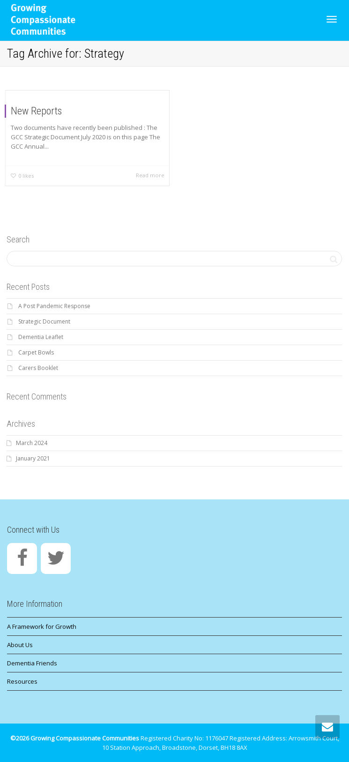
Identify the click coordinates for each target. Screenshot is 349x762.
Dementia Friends (32, 663)
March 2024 (31, 443)
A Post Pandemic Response (54, 306)
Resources (22, 681)
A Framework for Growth (41, 626)
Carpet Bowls (36, 352)
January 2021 (33, 458)
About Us (20, 645)
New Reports (36, 111)
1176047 (216, 738)
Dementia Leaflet (40, 337)
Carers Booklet (38, 368)
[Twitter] (56, 558)
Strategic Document (44, 321)
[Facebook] (22, 558)
